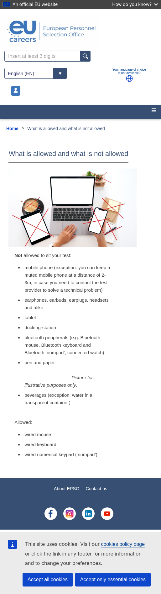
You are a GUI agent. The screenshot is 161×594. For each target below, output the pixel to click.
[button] (129, 78)
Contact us (96, 488)
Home (12, 128)
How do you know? (135, 4)
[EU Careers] (80, 31)
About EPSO (67, 488)
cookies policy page (123, 544)
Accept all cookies (48, 579)
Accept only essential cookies (113, 579)
